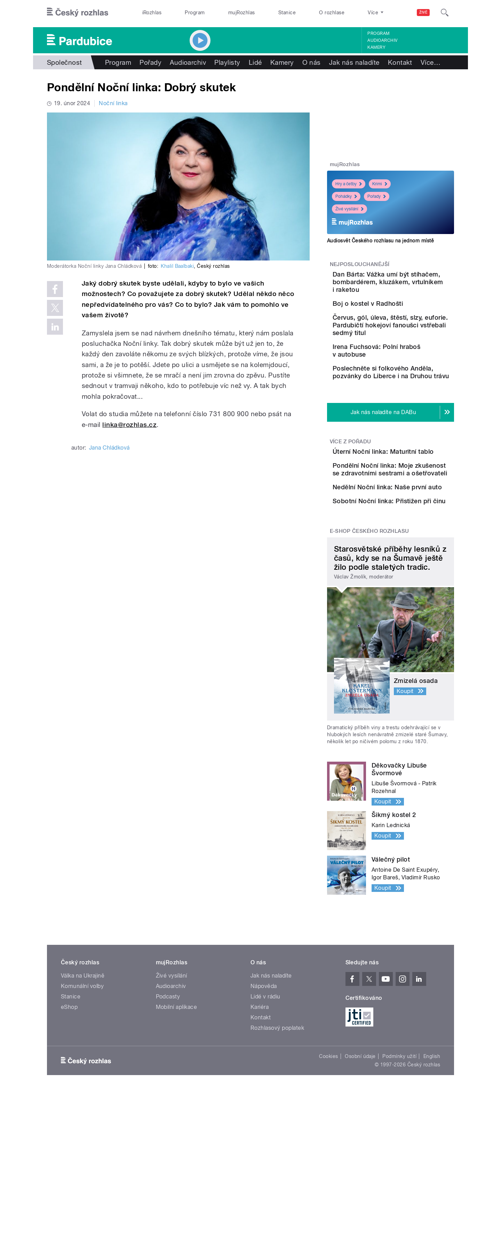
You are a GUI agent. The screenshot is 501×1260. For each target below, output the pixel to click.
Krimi (379, 183)
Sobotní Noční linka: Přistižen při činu (402, 603)
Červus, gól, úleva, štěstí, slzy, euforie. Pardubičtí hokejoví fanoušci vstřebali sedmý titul (412, 354)
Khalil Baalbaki (177, 266)
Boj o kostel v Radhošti (407, 311)
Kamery (376, 47)
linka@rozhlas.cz (129, 425)
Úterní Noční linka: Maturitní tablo (399, 508)
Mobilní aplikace (176, 1123)
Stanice (287, 12)
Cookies (328, 1172)
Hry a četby (348, 183)
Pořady (150, 62)
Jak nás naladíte (354, 62)
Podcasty (168, 1112)
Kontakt (400, 62)
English (431, 1172)
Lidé (255, 62)
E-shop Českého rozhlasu (369, 647)
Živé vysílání (349, 209)
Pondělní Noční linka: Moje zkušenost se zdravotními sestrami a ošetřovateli (412, 543)
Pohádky (346, 196)
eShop (69, 1123)
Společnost (64, 62)
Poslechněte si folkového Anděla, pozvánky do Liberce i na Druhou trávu (410, 418)
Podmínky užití (399, 1172)
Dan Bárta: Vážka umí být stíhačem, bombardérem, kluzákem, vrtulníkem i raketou (410, 286)
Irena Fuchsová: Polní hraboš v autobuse (404, 383)
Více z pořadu (350, 494)
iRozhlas (152, 12)
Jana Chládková (109, 447)
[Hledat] (444, 12)
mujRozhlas (241, 12)
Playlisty (227, 62)
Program (195, 12)
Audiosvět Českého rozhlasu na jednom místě (380, 240)
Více (430, 62)
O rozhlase (331, 12)
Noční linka (113, 103)
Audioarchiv (382, 40)
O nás (311, 62)
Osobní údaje (360, 1172)
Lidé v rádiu (265, 1112)
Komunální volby (82, 1102)
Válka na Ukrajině (82, 1091)
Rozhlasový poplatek (277, 1144)
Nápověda (263, 1102)
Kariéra (259, 1123)
